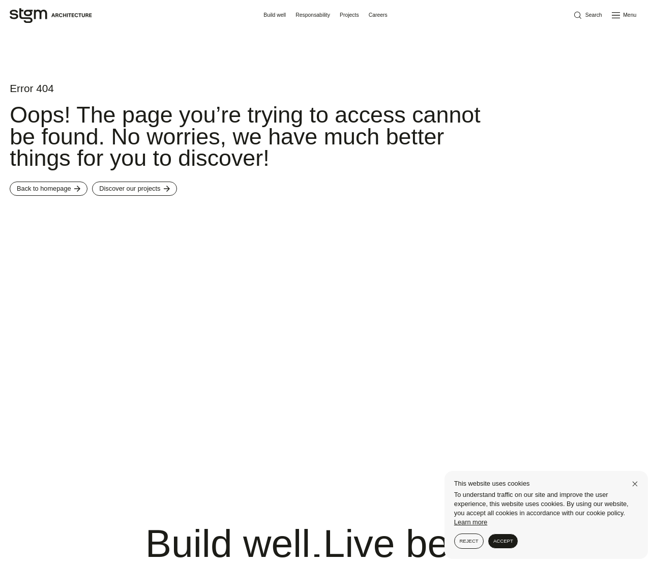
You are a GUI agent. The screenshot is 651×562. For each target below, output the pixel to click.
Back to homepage (48, 188)
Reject (468, 541)
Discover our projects (134, 188)
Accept (503, 541)
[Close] (635, 484)
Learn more (470, 522)
